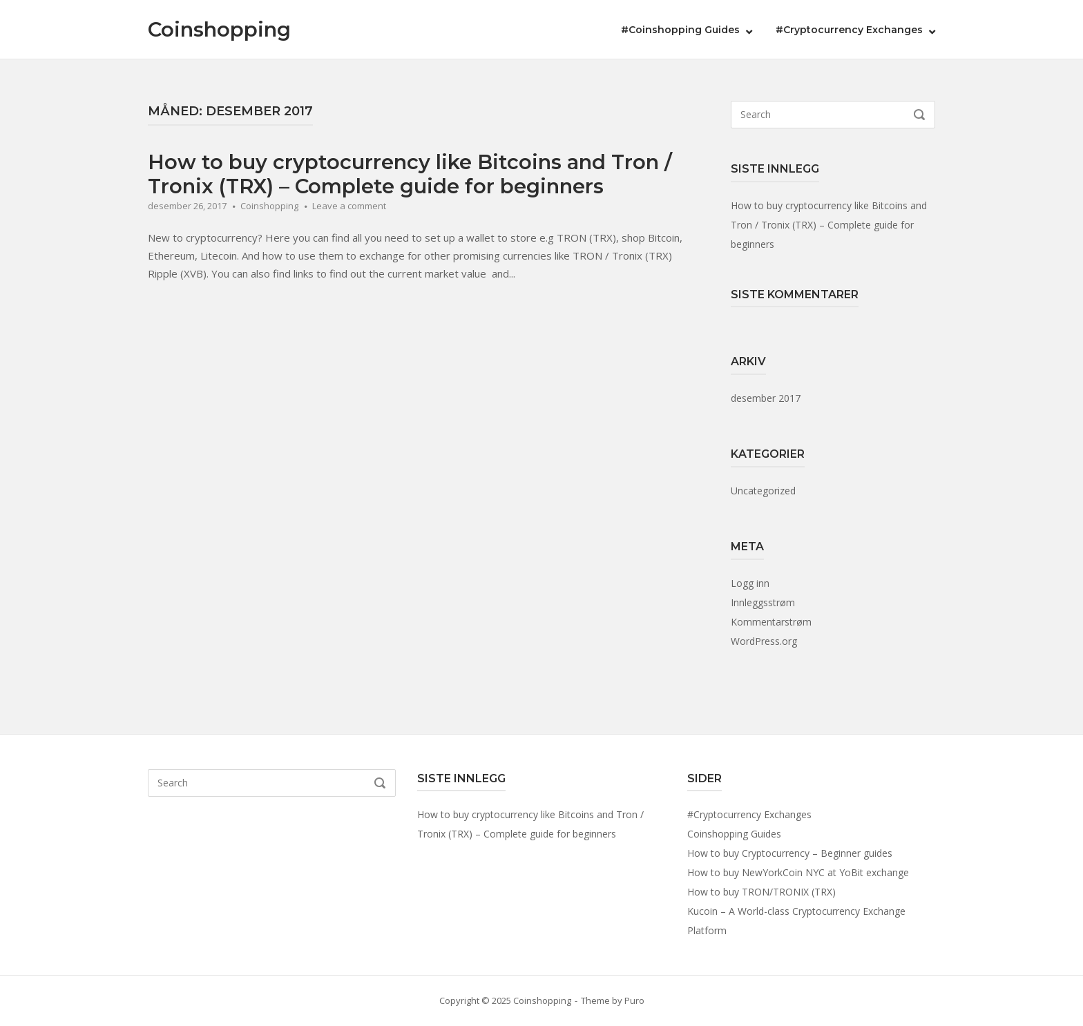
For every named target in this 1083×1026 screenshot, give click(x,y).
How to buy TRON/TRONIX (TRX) (761, 891)
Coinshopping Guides (734, 833)
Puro (634, 1000)
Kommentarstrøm (771, 621)
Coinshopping (219, 29)
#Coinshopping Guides (680, 29)
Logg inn (750, 583)
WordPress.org (764, 641)
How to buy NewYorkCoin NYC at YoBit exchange (798, 872)
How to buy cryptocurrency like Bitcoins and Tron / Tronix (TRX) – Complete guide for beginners (410, 174)
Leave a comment (349, 206)
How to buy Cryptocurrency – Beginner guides (789, 853)
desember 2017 (766, 398)
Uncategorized (763, 490)
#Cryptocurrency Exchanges (849, 29)
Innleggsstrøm (763, 602)
